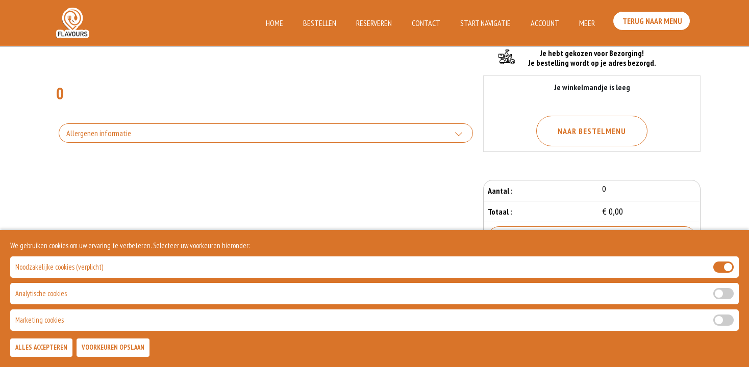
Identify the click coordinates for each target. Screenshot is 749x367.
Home (274, 23)
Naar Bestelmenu (592, 131)
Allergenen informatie (98, 133)
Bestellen (319, 23)
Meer (587, 23)
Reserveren (374, 23)
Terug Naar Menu (654, 22)
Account (545, 23)
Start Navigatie (485, 23)
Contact (426, 23)
